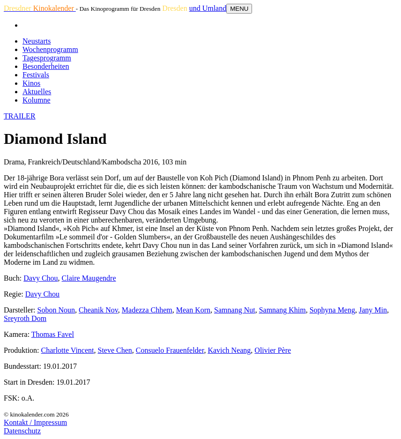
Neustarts (36, 41)
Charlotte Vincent (67, 350)
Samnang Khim (282, 310)
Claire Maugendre (89, 278)
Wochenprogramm (50, 49)
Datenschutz (22, 431)
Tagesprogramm (46, 58)
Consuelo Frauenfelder (170, 350)
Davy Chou (40, 278)
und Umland (208, 8)
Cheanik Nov (98, 310)
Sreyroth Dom (25, 318)
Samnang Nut (234, 310)
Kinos (31, 83)
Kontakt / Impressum (35, 422)
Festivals (35, 75)
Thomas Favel (52, 334)
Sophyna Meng (332, 310)
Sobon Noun (56, 310)
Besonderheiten (45, 66)
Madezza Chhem (147, 310)
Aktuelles (36, 92)
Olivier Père (272, 350)
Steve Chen (115, 350)
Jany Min (373, 310)
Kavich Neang (229, 350)
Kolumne (36, 100)
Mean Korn (193, 310)
